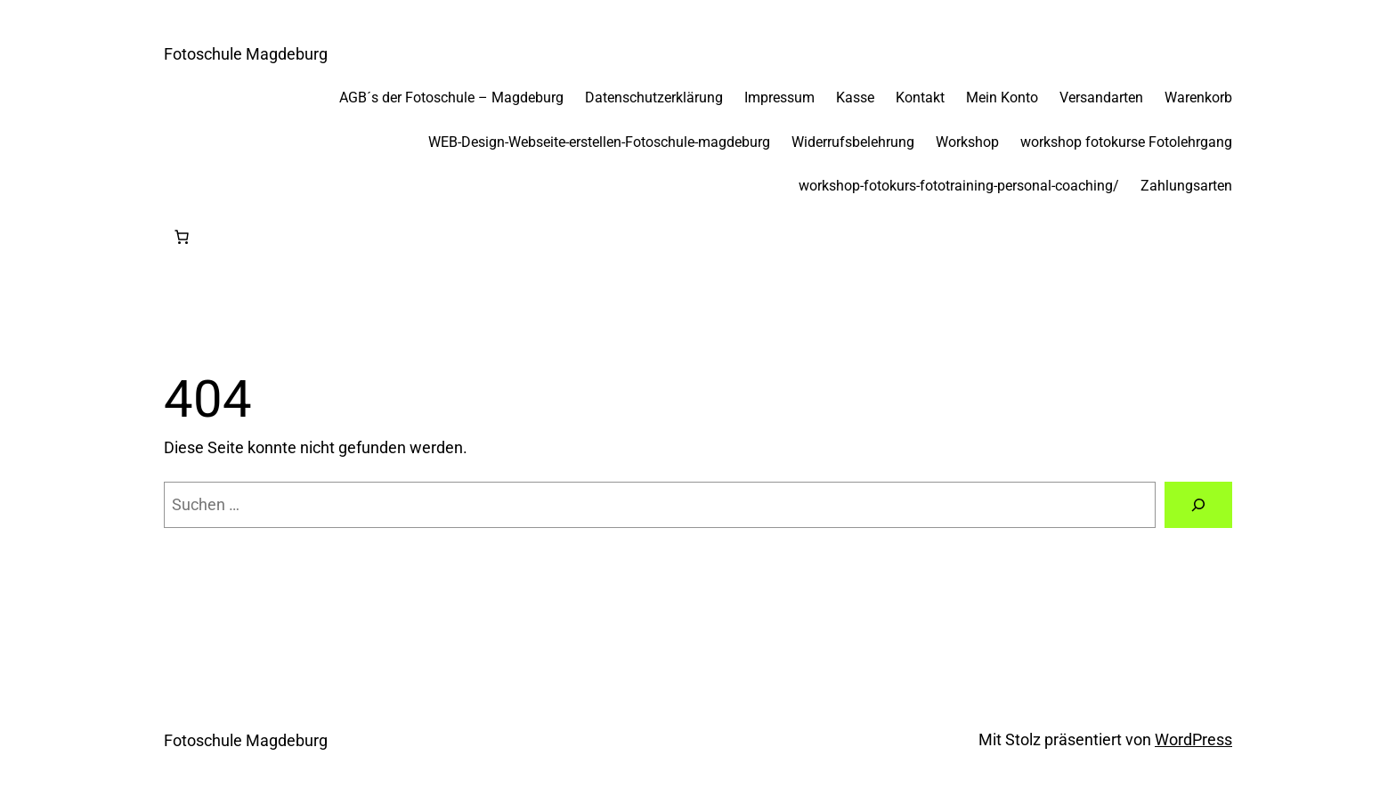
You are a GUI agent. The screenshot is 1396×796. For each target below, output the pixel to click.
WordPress (1193, 739)
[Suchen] (1198, 505)
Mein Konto (1002, 97)
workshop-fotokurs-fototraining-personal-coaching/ (959, 185)
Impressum (779, 97)
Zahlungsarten (1186, 185)
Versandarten (1101, 97)
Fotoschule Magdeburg (246, 54)
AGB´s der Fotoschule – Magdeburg (451, 97)
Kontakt (920, 97)
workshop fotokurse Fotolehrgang (1126, 142)
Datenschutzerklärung (654, 97)
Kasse (855, 97)
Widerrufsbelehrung (852, 142)
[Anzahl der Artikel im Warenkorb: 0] (181, 237)
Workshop (967, 142)
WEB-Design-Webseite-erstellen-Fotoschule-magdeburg (599, 142)
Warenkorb (1198, 97)
